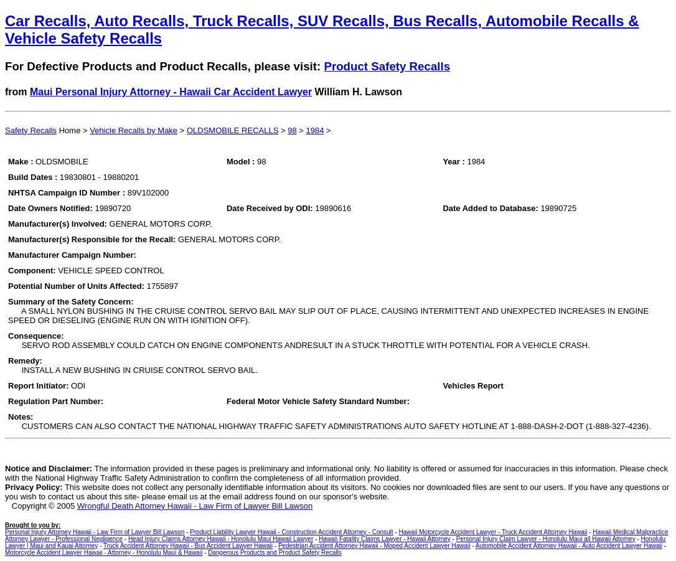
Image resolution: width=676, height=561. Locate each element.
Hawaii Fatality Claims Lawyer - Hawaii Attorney (385, 538)
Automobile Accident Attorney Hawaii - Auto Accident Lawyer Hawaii (569, 545)
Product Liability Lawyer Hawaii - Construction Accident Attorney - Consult (291, 532)
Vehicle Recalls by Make (133, 130)
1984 (315, 130)
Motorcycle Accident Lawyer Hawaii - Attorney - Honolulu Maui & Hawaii (103, 552)
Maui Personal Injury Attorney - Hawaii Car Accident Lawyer (171, 92)
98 (292, 130)
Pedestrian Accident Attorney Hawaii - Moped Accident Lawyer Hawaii (374, 545)
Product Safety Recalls (387, 66)
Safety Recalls (31, 130)
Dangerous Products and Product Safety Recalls (275, 552)
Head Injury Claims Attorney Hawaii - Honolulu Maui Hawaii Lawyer (220, 538)
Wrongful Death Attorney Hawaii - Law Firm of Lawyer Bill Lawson (194, 506)
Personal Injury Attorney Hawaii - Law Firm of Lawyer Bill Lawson (94, 532)
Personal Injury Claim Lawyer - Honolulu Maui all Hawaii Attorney (546, 538)
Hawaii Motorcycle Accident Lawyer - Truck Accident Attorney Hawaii (493, 532)
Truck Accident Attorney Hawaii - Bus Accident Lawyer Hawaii (188, 545)
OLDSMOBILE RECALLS (232, 130)
